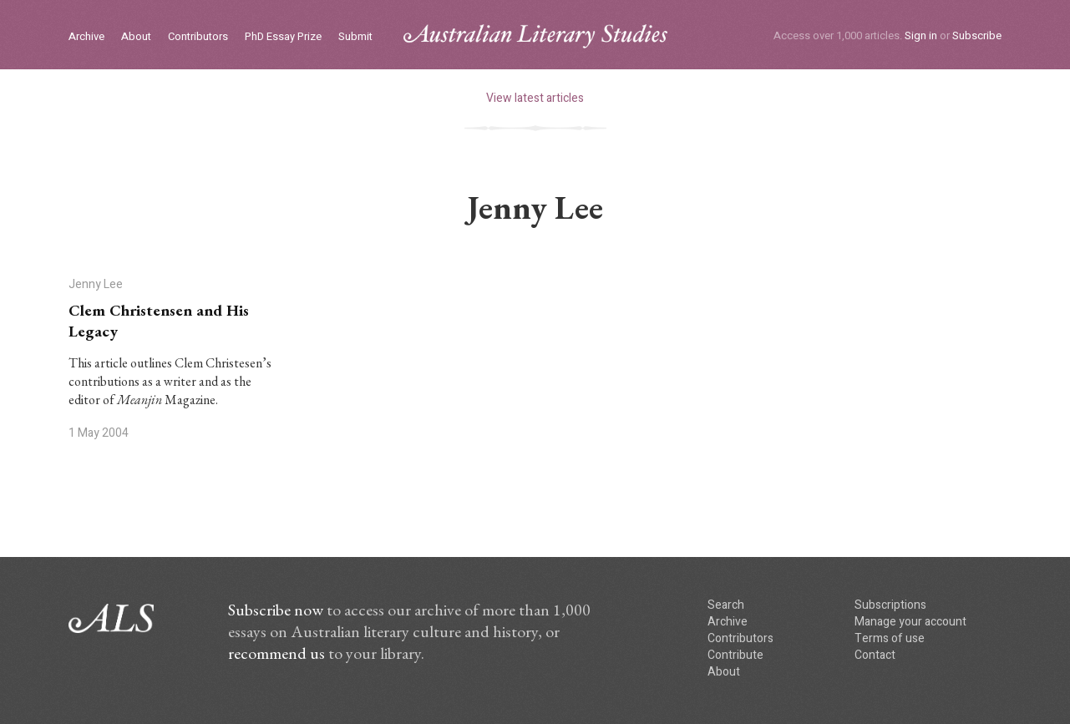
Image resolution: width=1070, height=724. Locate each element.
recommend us (276, 653)
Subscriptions (890, 605)
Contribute (735, 655)
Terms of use (889, 638)
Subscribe (977, 35)
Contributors (198, 37)
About (136, 37)
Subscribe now (275, 609)
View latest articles (535, 98)
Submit (355, 37)
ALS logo (535, 36)
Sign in (921, 35)
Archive (86, 37)
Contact (874, 655)
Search (725, 605)
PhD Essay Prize (283, 37)
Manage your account (910, 621)
